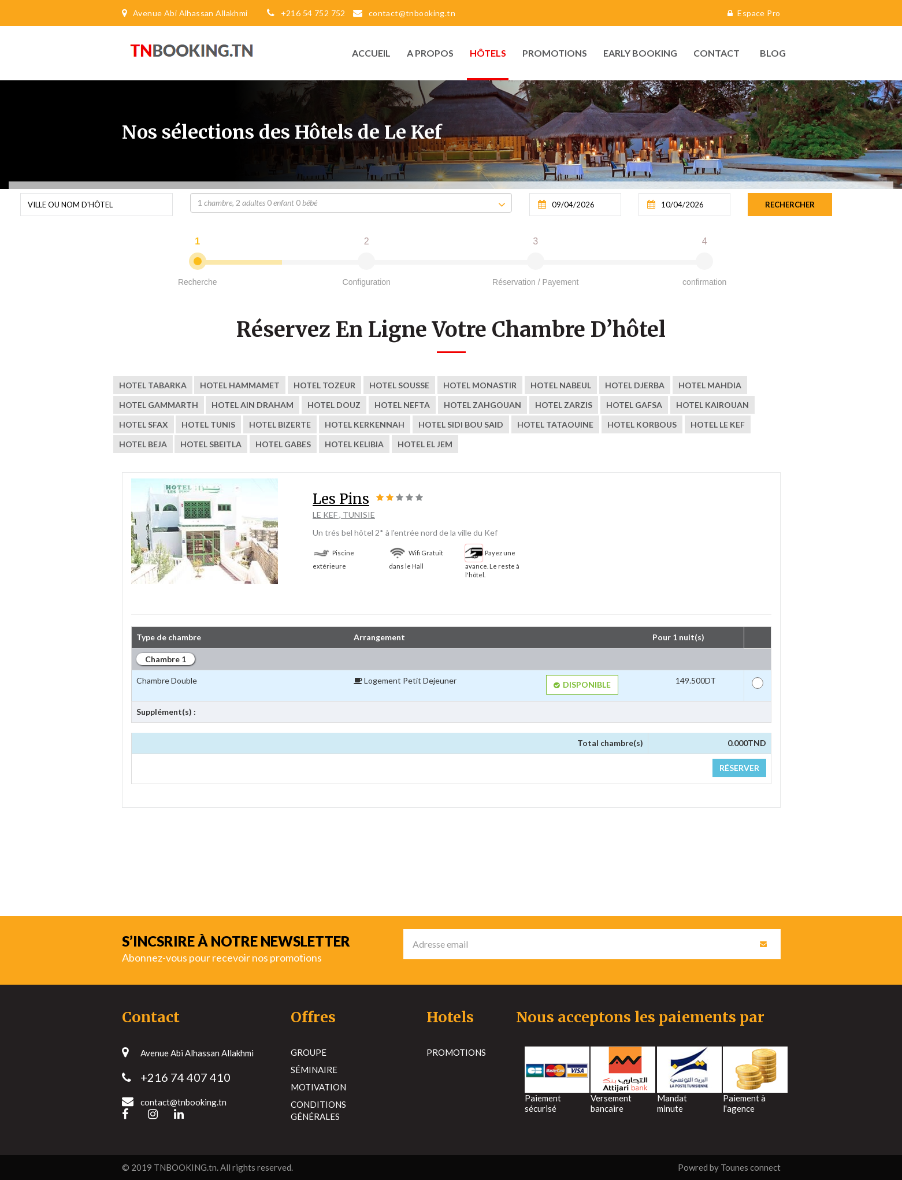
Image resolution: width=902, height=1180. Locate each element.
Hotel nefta (402, 405)
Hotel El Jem (425, 444)
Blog (770, 52)
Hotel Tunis (208, 424)
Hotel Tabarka (153, 385)
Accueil (371, 52)
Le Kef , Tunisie (344, 515)
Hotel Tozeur (324, 385)
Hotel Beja (143, 444)
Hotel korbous (642, 424)
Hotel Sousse (399, 385)
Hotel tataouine (555, 424)
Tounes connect (751, 1167)
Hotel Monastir (480, 385)
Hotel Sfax (143, 424)
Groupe (308, 1052)
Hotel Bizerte (280, 424)
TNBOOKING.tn (185, 1167)
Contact (716, 52)
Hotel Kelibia (354, 444)
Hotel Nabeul (560, 385)
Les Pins (341, 499)
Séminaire (314, 1069)
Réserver (739, 768)
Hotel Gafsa (634, 405)
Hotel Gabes (283, 444)
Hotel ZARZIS (563, 405)
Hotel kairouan (712, 405)
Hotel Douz (334, 405)
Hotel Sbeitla (211, 444)
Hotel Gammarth (158, 405)
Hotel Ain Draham (252, 405)
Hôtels (488, 52)
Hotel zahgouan (482, 405)
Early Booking (640, 52)
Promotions (554, 52)
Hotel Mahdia (709, 385)
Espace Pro (751, 13)
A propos (430, 52)
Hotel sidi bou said (460, 424)
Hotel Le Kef (718, 424)
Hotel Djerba (635, 385)
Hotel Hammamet (240, 385)
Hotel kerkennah (364, 424)
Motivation (318, 1087)
